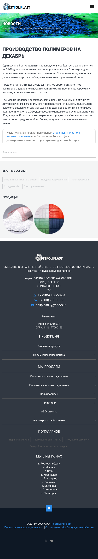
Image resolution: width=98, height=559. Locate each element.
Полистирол (49, 402)
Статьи (89, 527)
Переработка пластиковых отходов (48, 446)
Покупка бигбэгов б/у (77, 439)
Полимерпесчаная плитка (49, 355)
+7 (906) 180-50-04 (51, 295)
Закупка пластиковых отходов (20, 179)
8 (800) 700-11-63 (51, 300)
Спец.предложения (34, 186)
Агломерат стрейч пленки (49, 420)
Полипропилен (49, 394)
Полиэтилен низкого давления (49, 376)
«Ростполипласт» (60, 523)
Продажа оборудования (54, 179)
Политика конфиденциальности (23, 527)
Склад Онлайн (11, 186)
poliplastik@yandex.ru (51, 305)
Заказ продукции (80, 179)
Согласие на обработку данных (64, 527)
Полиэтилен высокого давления (49, 385)
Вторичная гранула (49, 346)
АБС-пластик (49, 411)
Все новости (9, 152)
